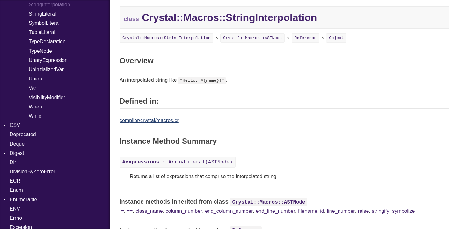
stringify (380, 211)
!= (122, 211)
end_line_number (275, 211)
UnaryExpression (48, 60)
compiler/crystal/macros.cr (149, 120)
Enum (16, 190)
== (130, 211)
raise (363, 211)
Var (32, 88)
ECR (15, 181)
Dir (13, 162)
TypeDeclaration (47, 41)
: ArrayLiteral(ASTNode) (177, 162)
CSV (15, 125)
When (35, 106)
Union (35, 78)
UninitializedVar (46, 69)
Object (336, 38)
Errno (16, 218)
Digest (17, 153)
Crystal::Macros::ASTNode (252, 38)
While (35, 116)
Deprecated (23, 134)
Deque (17, 144)
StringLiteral (42, 14)
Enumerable (23, 199)
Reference (306, 38)
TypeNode (40, 51)
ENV (15, 209)
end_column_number (229, 211)
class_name (149, 211)
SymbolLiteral (44, 23)
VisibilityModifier (47, 97)
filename (307, 211)
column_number (184, 211)
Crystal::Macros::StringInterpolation (166, 38)
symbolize (403, 211)
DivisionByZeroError (32, 171)
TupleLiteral (42, 32)
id (322, 211)
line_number (341, 211)
